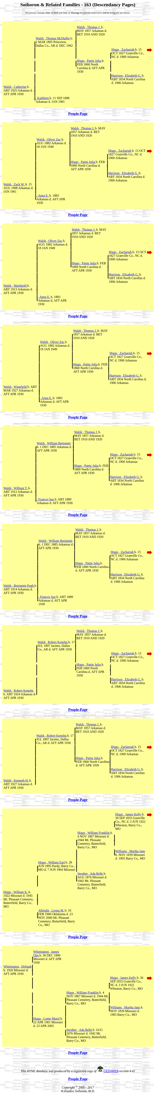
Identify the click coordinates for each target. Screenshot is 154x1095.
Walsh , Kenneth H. (16, 780)
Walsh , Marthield (15, 285)
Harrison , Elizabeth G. (126, 75)
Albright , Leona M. (51, 910)
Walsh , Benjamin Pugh (18, 585)
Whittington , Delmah (17, 966)
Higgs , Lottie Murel (47, 1018)
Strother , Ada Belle (90, 873)
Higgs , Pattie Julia (89, 60)
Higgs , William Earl (52, 862)
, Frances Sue (46, 499)
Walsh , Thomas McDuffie (53, 38)
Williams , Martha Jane (130, 851)
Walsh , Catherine (15, 87)
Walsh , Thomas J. (89, 27)
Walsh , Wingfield (15, 386)
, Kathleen (43, 98)
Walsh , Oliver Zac (48, 139)
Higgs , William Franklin (93, 832)
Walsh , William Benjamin (54, 443)
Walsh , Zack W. (14, 184)
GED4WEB (111, 1071)
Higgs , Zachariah (123, 49)
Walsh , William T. (15, 488)
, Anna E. (42, 195)
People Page (77, 114)
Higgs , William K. (15, 892)
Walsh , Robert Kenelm (52, 642)
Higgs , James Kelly (128, 814)
